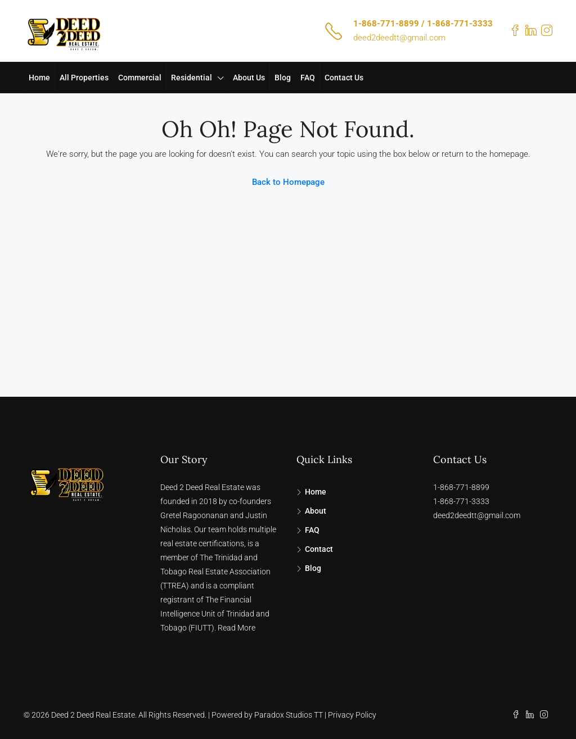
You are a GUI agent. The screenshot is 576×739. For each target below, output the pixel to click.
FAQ (307, 77)
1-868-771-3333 (461, 501)
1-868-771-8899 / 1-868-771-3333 (423, 24)
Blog (282, 77)
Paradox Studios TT (288, 714)
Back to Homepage (288, 182)
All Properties (84, 77)
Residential (191, 77)
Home (39, 77)
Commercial (139, 77)
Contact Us (344, 77)
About (315, 510)
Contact (319, 549)
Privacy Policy (352, 714)
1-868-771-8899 (461, 487)
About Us (249, 77)
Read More (236, 627)
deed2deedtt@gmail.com (399, 38)
